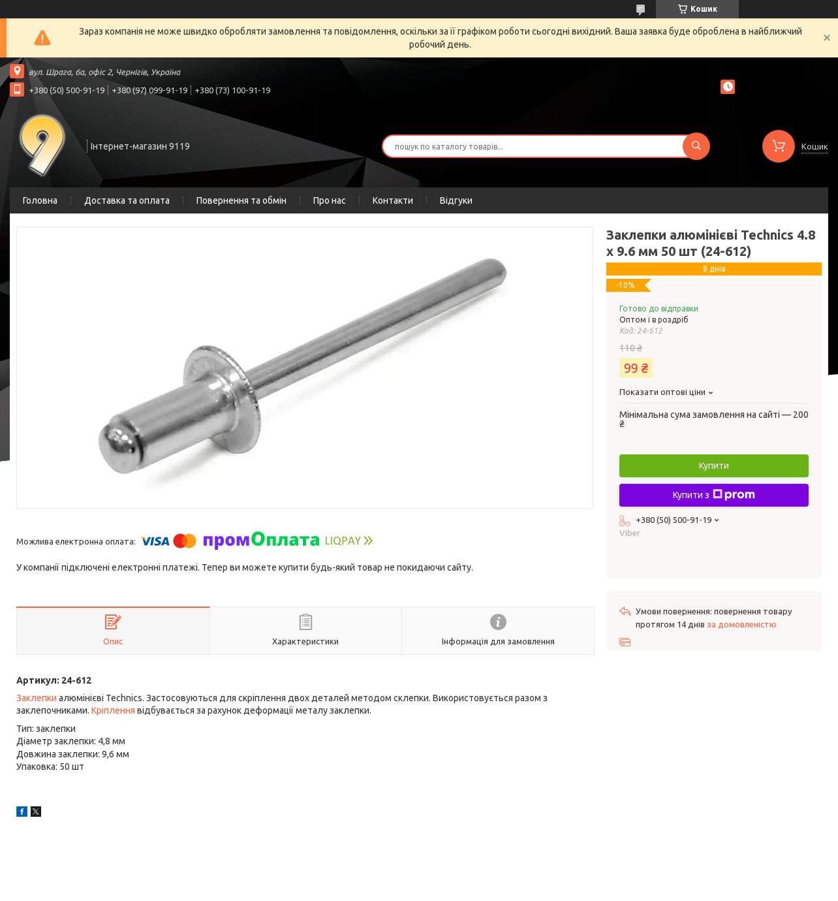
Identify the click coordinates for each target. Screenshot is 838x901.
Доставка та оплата (127, 200)
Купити (714, 465)
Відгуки (456, 200)
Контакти (393, 200)
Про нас (329, 200)
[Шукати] (696, 146)
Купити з (714, 495)
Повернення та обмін (241, 200)
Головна (40, 200)
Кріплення (113, 710)
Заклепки (36, 698)
